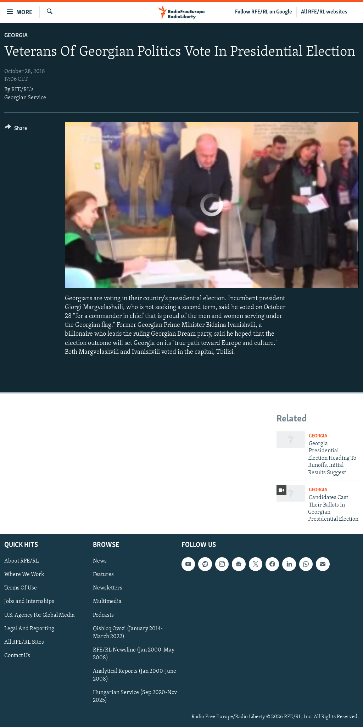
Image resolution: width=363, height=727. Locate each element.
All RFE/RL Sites (24, 642)
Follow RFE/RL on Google (263, 12)
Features (103, 574)
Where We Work (24, 574)
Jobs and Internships (29, 601)
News (100, 561)
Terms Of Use (20, 588)
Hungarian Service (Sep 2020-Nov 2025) (135, 696)
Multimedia (107, 601)
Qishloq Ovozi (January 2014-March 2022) (128, 632)
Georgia (16, 35)
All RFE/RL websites (324, 12)
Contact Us (17, 655)
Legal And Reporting (29, 628)
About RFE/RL (21, 561)
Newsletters (107, 588)
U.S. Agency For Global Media (39, 615)
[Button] (16, 129)
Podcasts (103, 615)
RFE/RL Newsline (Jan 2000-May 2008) (133, 653)
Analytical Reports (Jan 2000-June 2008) (134, 675)
